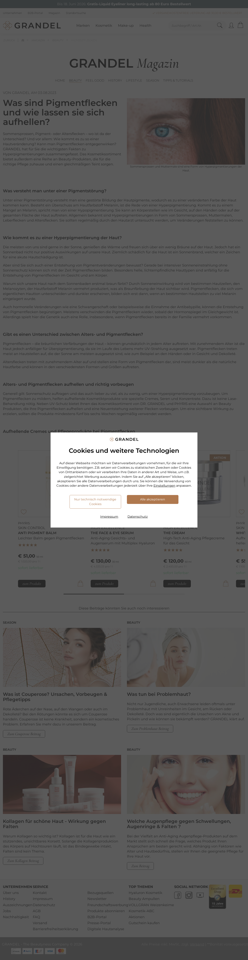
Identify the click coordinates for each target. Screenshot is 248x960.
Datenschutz (137, 516)
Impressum (109, 516)
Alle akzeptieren (152, 499)
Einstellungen (164, 485)
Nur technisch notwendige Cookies (95, 502)
